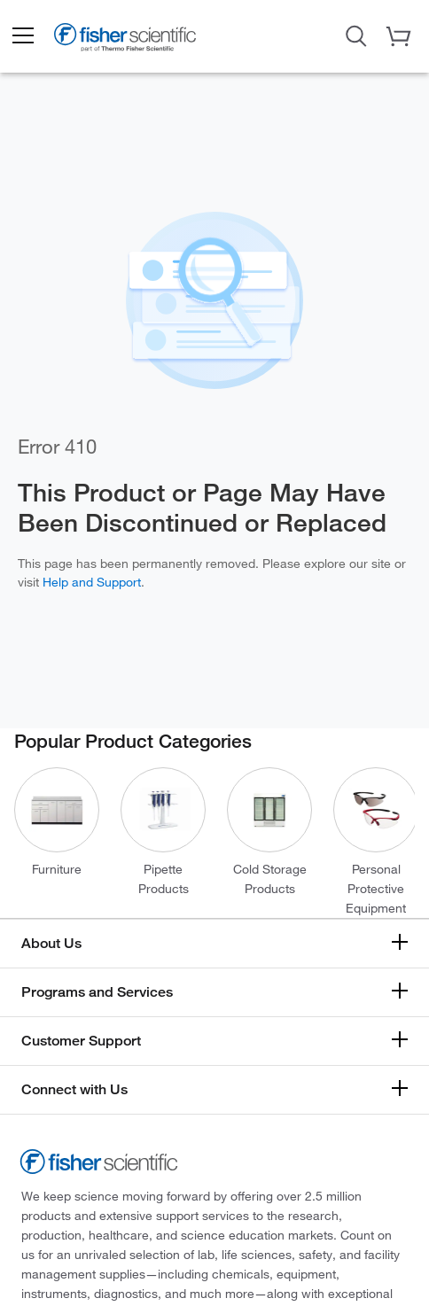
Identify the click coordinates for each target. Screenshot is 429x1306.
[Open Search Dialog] (356, 35)
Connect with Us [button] (74, 1089)
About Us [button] (51, 943)
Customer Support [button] (81, 1040)
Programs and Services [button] (97, 991)
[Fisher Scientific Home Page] (125, 41)
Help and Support (92, 582)
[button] (22, 36)
